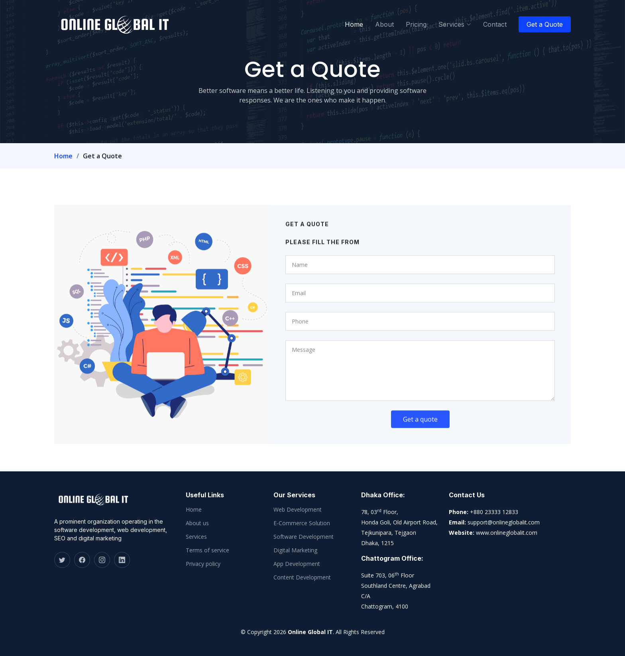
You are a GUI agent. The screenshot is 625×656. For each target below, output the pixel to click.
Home (354, 24)
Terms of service (207, 550)
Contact (495, 24)
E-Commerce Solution (301, 523)
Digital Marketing (295, 550)
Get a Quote (545, 24)
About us (197, 523)
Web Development (297, 509)
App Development (296, 564)
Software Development (303, 537)
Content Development (302, 577)
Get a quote (420, 426)
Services (196, 537)
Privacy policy (203, 564)
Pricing (416, 24)
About (384, 24)
